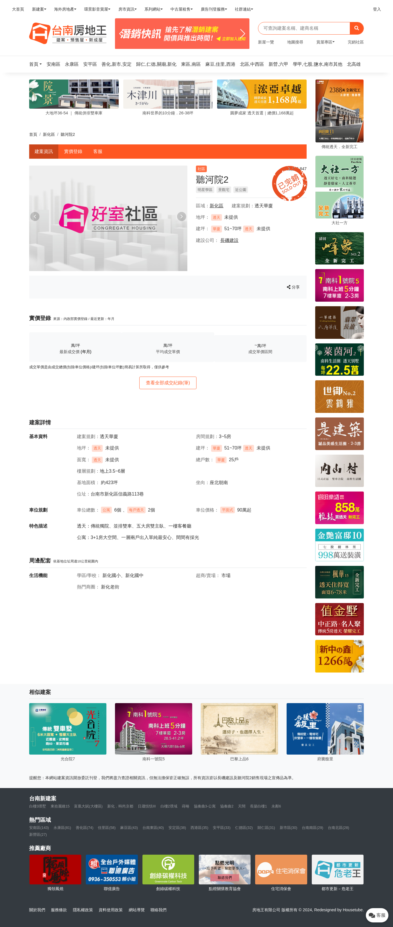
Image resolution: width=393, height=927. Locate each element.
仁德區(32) (244, 827)
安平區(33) (222, 827)
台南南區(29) (312, 827)
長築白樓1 (258, 806)
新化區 (49, 134)
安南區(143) (39, 827)
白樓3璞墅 (37, 806)
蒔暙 (185, 806)
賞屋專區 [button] (324, 42)
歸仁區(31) (266, 827)
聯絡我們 (158, 910)
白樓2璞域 (168, 806)
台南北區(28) (338, 827)
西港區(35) (199, 827)
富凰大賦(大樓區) (88, 806)
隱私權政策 (83, 910)
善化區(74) (85, 827)
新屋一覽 (266, 42)
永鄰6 (276, 806)
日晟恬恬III (147, 806)
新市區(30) (288, 827)
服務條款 (59, 910)
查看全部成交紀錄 (168, 382)
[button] (37, 64)
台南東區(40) (153, 827)
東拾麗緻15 (60, 806)
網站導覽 (137, 910)
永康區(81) (62, 827)
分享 (293, 287)
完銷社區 (356, 42)
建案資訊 (44, 151)
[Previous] (122, 33)
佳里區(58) (107, 827)
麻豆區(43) (129, 827)
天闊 (241, 806)
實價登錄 (73, 151)
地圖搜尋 (295, 42)
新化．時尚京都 (120, 806)
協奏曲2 (226, 806)
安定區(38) (177, 827)
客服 (97, 151)
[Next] (243, 33)
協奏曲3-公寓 (205, 806)
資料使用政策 (111, 910)
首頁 (33, 134)
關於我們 (37, 910)
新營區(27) (38, 834)
